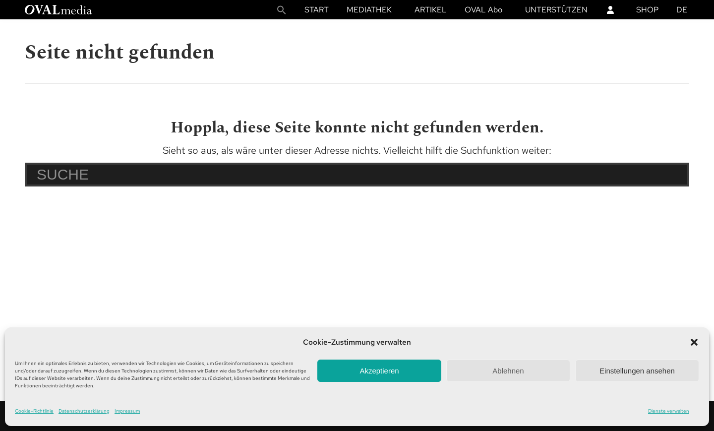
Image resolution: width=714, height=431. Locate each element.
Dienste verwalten (668, 411)
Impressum (127, 411)
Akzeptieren (379, 371)
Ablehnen (508, 371)
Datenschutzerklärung (84, 411)
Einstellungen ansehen (637, 371)
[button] (694, 342)
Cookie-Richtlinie (34, 411)
